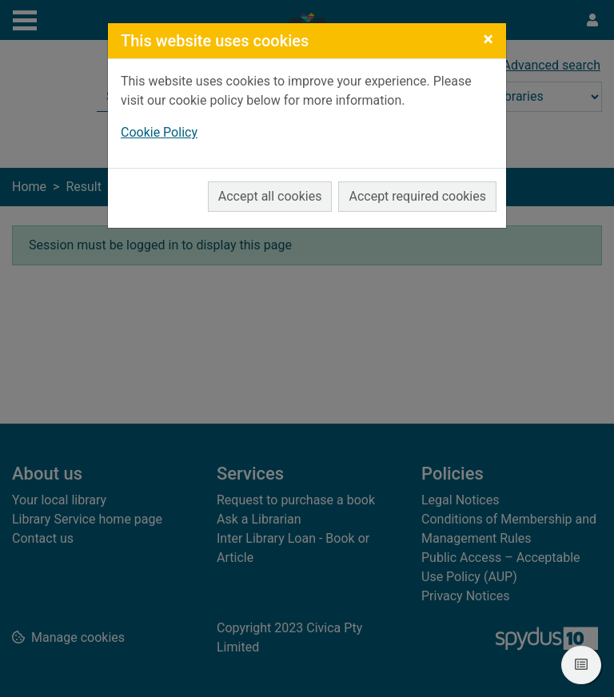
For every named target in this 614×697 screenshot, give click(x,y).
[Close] (488, 39)
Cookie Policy (159, 132)
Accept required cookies (417, 196)
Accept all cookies (270, 196)
